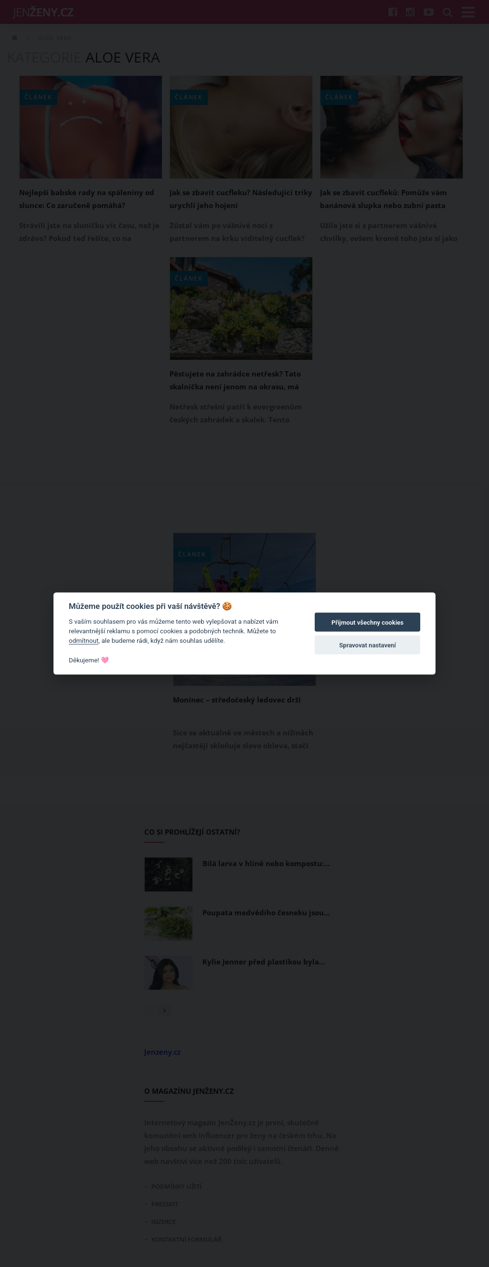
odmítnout (83, 640)
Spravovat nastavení (367, 645)
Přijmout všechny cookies (367, 622)
